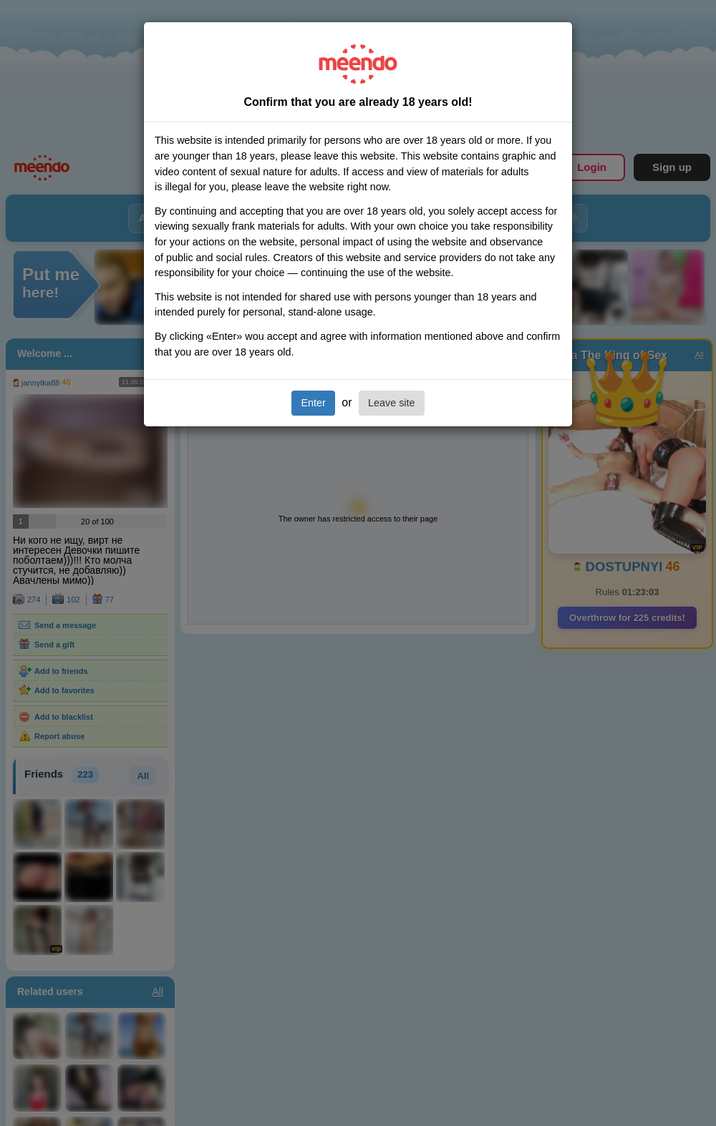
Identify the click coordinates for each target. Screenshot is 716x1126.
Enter (313, 402)
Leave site (391, 402)
